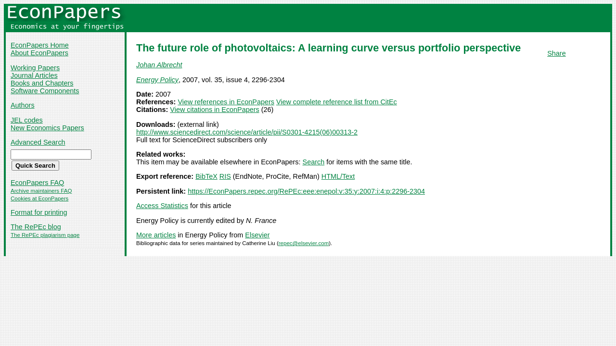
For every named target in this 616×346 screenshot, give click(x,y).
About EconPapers (39, 53)
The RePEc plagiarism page (45, 235)
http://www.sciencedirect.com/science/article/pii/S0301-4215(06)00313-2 (247, 132)
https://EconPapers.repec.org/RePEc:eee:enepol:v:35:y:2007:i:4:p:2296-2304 (306, 191)
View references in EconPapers (226, 102)
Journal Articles (34, 75)
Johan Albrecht (159, 65)
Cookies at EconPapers (39, 198)
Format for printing (39, 212)
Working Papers (35, 68)
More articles (156, 235)
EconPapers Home (40, 45)
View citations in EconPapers (214, 109)
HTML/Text (338, 176)
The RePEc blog (36, 227)
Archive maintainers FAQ (41, 191)
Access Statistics (162, 206)
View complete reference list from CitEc (336, 102)
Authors (23, 105)
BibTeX (206, 176)
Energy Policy (157, 80)
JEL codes (27, 120)
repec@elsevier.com (304, 243)
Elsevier (257, 235)
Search (314, 162)
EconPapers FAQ (37, 182)
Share (556, 53)
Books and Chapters (42, 83)
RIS (225, 176)
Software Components (45, 91)
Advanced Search (38, 142)
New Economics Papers (47, 128)
